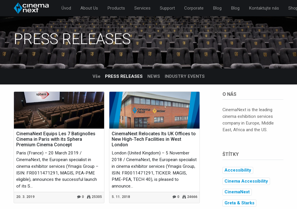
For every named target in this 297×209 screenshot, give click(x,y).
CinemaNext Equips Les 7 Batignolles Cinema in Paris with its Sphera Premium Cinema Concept (55, 139)
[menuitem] (66, 8)
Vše (96, 76)
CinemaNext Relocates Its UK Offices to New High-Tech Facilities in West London (154, 139)
